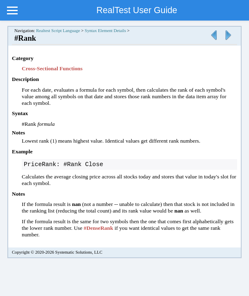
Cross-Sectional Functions (52, 68)
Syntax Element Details (105, 30)
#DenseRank (98, 229)
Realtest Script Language (58, 30)
